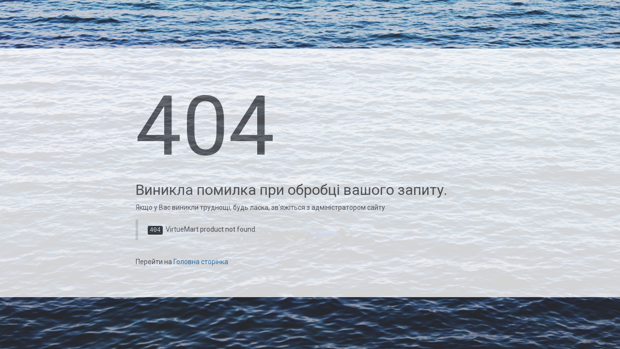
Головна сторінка (200, 262)
